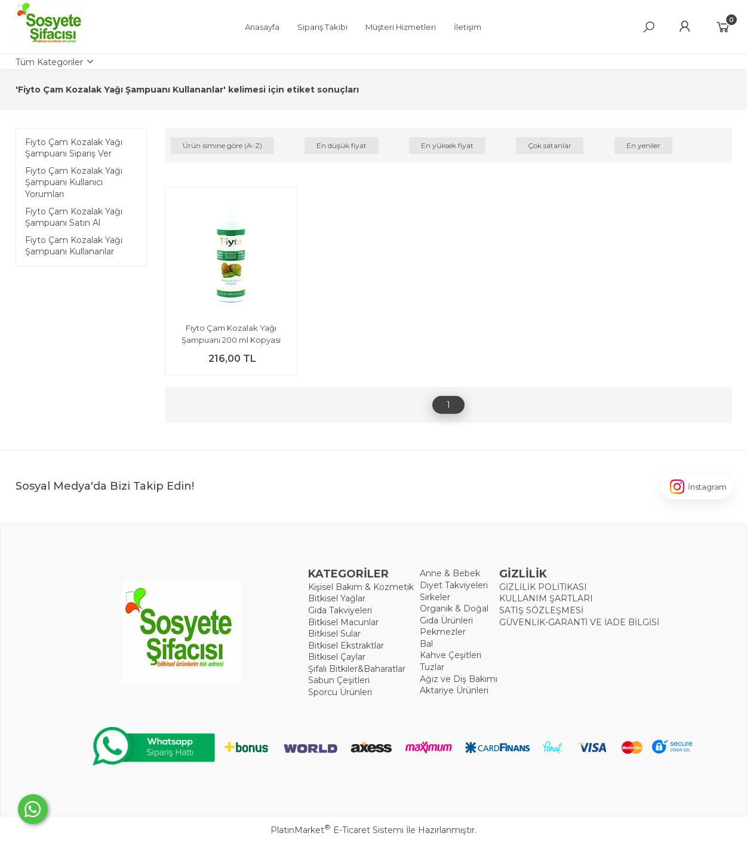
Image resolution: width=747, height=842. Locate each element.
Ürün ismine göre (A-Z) (222, 145)
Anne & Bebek (450, 573)
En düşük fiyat (341, 145)
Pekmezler (443, 631)
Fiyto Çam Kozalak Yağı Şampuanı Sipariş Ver (73, 148)
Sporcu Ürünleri (340, 692)
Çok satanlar (549, 145)
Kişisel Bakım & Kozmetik (361, 587)
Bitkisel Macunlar (343, 622)
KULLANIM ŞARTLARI (546, 598)
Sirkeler (435, 597)
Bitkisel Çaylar (336, 657)
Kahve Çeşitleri (450, 655)
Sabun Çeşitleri (339, 680)
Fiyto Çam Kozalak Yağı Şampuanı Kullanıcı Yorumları (73, 182)
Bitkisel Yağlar (336, 598)
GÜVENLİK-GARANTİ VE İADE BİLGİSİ (579, 622)
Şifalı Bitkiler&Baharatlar (356, 668)
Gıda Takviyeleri (340, 610)
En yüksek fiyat (447, 145)
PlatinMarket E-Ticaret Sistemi (337, 830)
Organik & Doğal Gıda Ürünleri (454, 614)
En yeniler (643, 145)
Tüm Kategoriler (49, 62)
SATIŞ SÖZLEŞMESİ (541, 610)
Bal (426, 643)
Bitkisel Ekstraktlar (346, 645)
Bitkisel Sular (334, 633)
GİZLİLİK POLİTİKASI (543, 587)
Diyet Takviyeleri (454, 585)
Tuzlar (432, 667)
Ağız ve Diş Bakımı (458, 679)
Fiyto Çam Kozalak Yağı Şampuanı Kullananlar (73, 246)
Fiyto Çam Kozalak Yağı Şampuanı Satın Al (73, 217)
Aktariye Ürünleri (454, 690)
